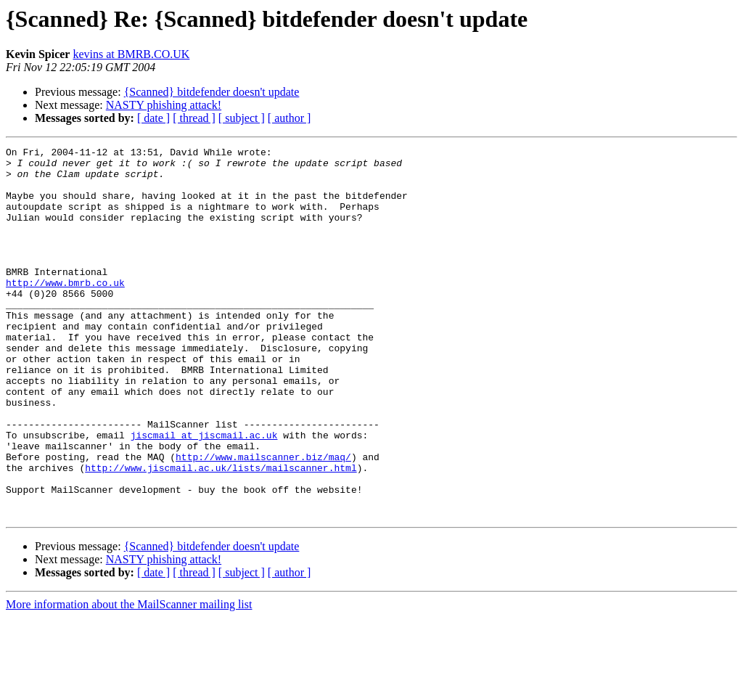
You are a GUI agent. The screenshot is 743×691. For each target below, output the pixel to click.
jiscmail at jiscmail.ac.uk (204, 493)
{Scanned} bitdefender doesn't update (212, 92)
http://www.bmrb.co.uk (65, 310)
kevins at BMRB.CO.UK (131, 54)
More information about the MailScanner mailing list (129, 678)
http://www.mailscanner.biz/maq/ (263, 519)
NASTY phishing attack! (163, 105)
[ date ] (153, 118)
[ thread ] (194, 118)
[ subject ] (241, 118)
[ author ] (289, 118)
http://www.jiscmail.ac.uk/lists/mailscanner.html (220, 532)
